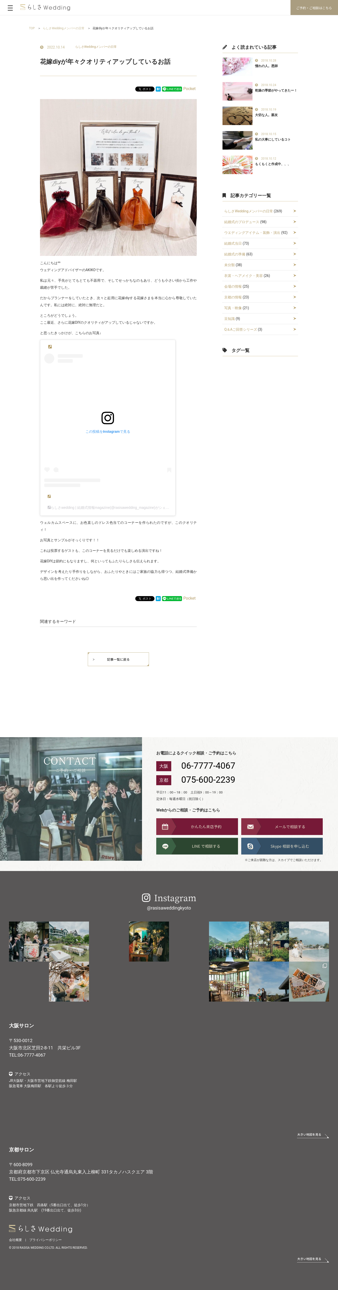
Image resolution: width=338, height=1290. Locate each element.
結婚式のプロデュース (241, 222)
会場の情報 (233, 286)
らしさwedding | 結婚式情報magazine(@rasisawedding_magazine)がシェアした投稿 (117, 508)
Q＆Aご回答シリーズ (240, 329)
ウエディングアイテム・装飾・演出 (252, 233)
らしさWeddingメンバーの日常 (96, 47)
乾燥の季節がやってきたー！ (276, 90)
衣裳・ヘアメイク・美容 (243, 276)
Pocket (189, 88)
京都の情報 (233, 297)
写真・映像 (233, 308)
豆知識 (229, 319)
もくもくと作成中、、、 (273, 164)
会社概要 (15, 1240)
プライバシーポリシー (45, 1240)
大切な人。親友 (266, 115)
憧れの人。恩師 (266, 66)
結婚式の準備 (234, 254)
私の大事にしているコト (273, 139)
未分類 (229, 265)
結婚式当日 (233, 243)
